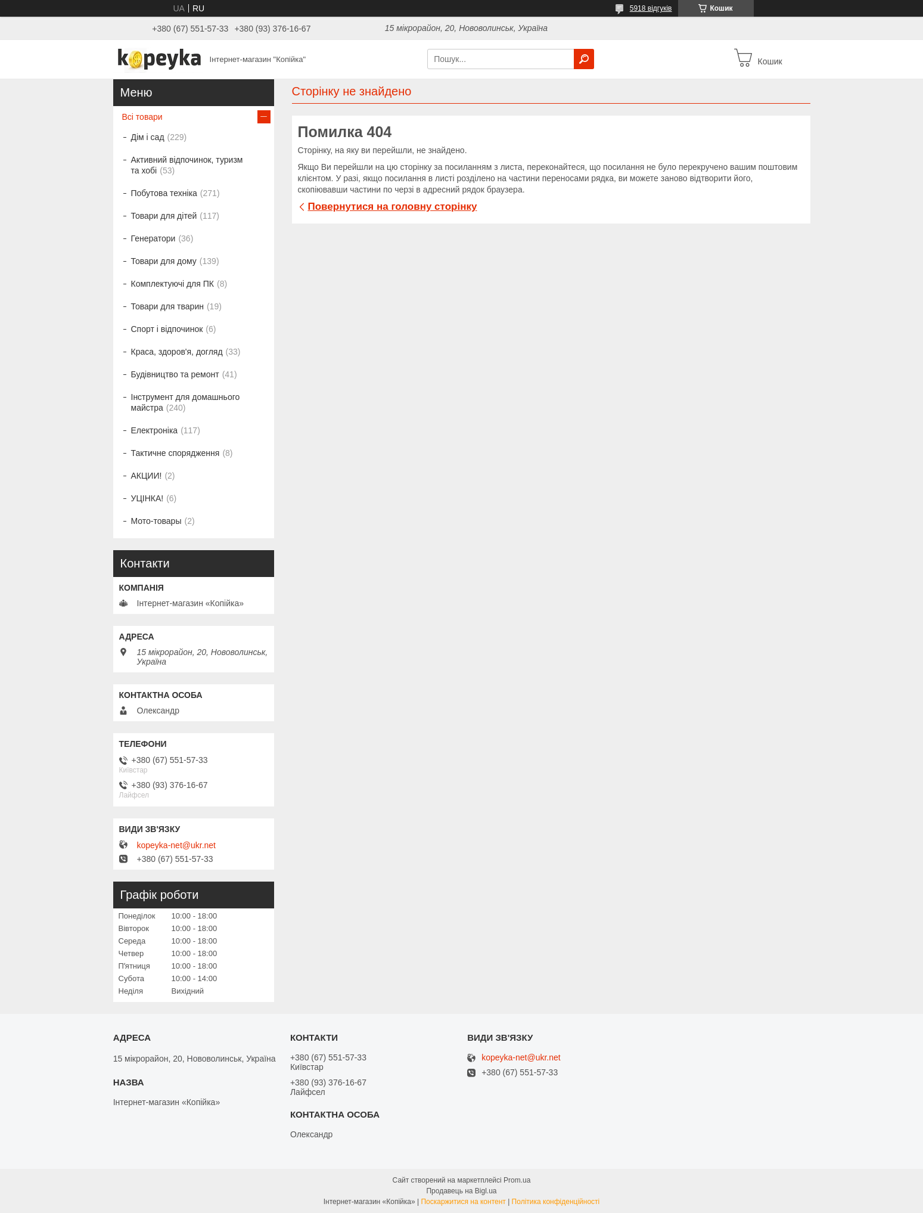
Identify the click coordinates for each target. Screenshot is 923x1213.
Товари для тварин (167, 306)
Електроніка (154, 430)
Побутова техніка (164, 193)
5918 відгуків (651, 8)
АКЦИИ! (146, 475)
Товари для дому (164, 261)
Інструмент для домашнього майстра (185, 402)
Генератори (153, 238)
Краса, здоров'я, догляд (177, 351)
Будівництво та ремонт (175, 374)
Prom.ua (517, 1180)
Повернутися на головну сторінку (392, 206)
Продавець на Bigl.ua (461, 1191)
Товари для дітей (164, 216)
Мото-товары (156, 521)
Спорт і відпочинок (167, 329)
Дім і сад (147, 137)
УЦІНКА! (147, 498)
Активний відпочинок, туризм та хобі (187, 165)
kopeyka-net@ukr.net (176, 845)
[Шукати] (584, 59)
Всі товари (142, 117)
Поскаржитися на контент (463, 1202)
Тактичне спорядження (175, 453)
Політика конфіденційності (556, 1202)
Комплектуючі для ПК (172, 283)
